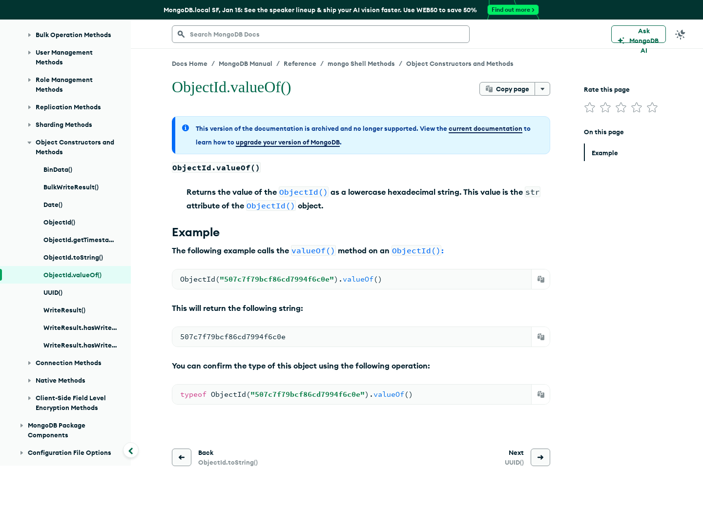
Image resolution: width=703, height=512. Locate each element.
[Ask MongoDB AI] (638, 34)
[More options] (542, 89)
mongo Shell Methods (361, 63)
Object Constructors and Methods (460, 63)
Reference (300, 63)
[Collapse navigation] (131, 450)
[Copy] (541, 279)
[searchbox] (321, 34)
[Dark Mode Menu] (680, 34)
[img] (590, 107)
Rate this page (607, 89)
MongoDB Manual (245, 63)
